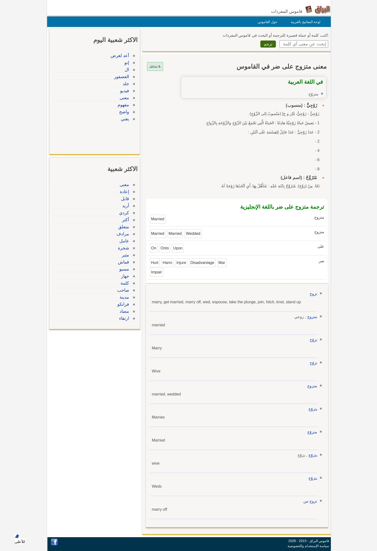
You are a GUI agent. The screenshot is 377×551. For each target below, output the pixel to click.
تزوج (312, 294)
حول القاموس (266, 22)
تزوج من (309, 501)
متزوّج (311, 432)
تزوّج (312, 340)
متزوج (311, 317)
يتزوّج (311, 409)
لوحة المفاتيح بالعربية (304, 22)
